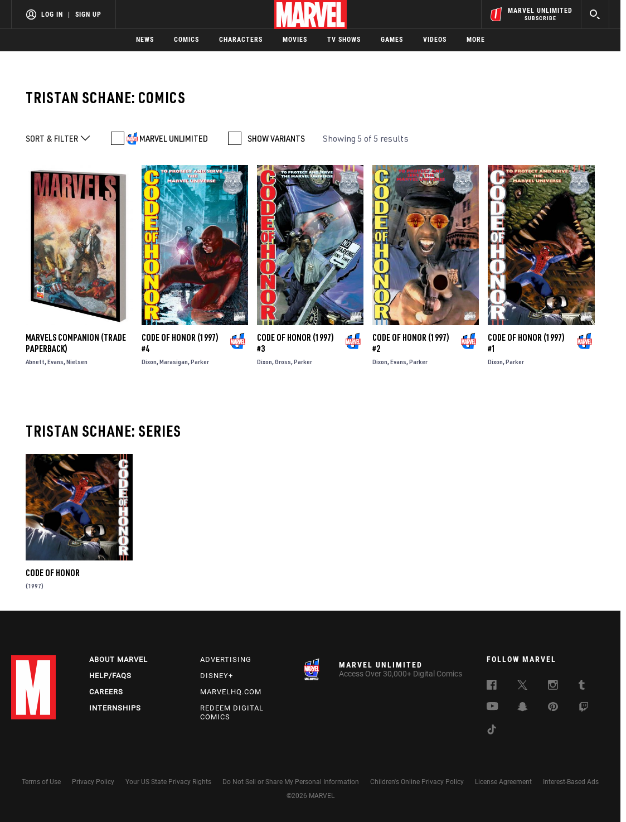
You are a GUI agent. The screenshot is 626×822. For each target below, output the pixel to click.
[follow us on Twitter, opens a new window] (522, 686)
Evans (55, 361)
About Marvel (118, 659)
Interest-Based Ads (571, 782)
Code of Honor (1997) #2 (410, 343)
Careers (106, 692)
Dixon (149, 361)
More (476, 39)
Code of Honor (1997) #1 (526, 343)
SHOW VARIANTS (276, 138)
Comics (186, 39)
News (145, 39)
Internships (115, 708)
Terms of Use (41, 782)
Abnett (35, 361)
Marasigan (173, 361)
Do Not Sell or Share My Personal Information (290, 782)
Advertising (225, 659)
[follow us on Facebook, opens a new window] (492, 686)
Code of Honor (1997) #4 (180, 343)
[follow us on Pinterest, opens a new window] (553, 707)
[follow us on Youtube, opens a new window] (492, 707)
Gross (283, 361)
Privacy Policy (93, 782)
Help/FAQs (110, 675)
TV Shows (344, 39)
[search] (595, 14)
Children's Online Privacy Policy (417, 782)
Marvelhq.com (230, 692)
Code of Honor (53, 572)
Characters (241, 39)
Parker (200, 361)
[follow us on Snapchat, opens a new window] (522, 708)
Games (392, 39)
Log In (52, 14)
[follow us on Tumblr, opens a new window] (582, 686)
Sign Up (88, 14)
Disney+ (216, 675)
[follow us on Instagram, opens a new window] (553, 686)
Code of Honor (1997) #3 (295, 343)
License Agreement (503, 782)
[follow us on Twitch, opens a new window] (584, 708)
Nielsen (77, 361)
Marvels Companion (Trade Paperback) (76, 343)
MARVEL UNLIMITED (173, 138)
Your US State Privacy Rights (168, 782)
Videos (435, 39)
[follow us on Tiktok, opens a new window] (492, 731)
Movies (295, 39)
